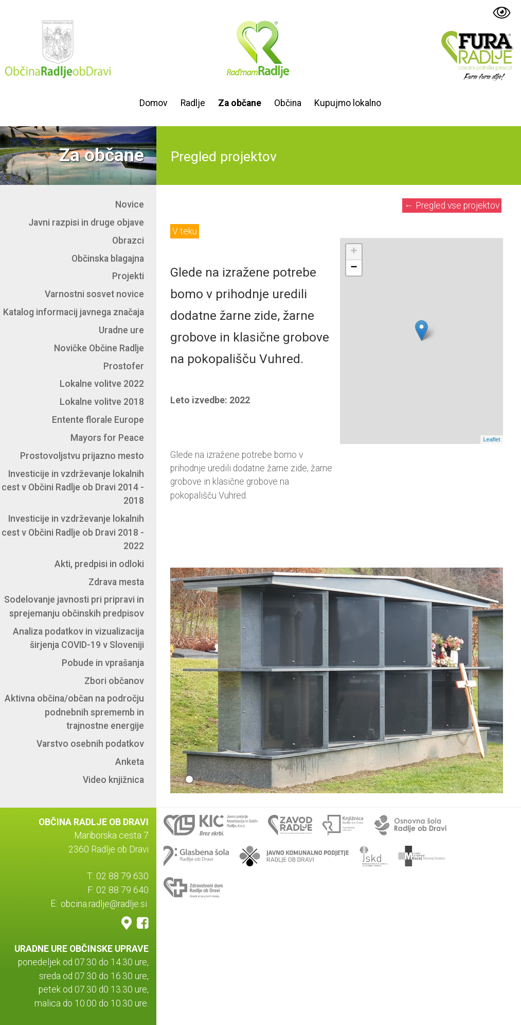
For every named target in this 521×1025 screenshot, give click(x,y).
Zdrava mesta (116, 582)
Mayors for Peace (107, 438)
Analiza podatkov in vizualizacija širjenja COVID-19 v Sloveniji (78, 638)
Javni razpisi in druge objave (86, 222)
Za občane (239, 103)
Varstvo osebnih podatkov (90, 744)
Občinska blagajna (107, 258)
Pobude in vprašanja (103, 663)
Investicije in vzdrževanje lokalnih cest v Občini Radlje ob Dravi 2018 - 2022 (73, 532)
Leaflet (491, 439)
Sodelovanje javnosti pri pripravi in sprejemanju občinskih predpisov (74, 606)
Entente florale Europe (98, 420)
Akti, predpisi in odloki (99, 564)
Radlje (193, 103)
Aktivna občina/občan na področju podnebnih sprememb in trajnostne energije (74, 712)
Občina (287, 103)
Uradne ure (121, 330)
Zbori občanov (114, 681)
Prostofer (123, 366)
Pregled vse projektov (451, 205)
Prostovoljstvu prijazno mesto (82, 456)
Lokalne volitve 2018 (102, 402)
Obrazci (128, 240)
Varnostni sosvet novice (94, 294)
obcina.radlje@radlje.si (104, 903)
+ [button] (354, 252)
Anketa (129, 762)
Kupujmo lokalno (347, 103)
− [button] (354, 268)
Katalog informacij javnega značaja (73, 312)
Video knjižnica (113, 780)
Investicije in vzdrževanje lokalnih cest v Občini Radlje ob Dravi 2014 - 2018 (73, 487)
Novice (129, 204)
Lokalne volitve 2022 (102, 384)
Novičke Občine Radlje (99, 348)
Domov (153, 103)
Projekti (128, 276)
